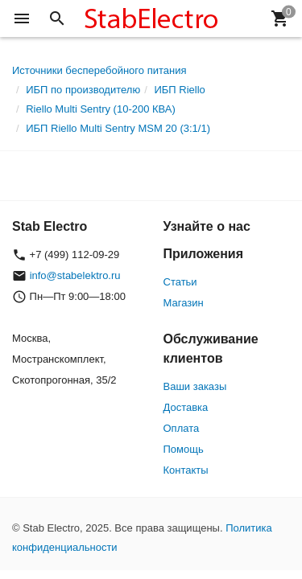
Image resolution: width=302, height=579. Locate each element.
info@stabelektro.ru (75, 275)
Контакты (186, 470)
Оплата (181, 428)
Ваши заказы (195, 386)
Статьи (180, 282)
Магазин (183, 303)
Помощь (183, 449)
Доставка (186, 407)
